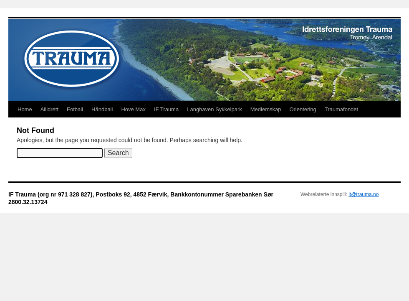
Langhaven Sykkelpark (214, 109)
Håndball (102, 109)
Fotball (75, 109)
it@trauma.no (363, 194)
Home (25, 109)
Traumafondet (341, 109)
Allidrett (49, 109)
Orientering (302, 109)
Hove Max (133, 109)
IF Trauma (166, 109)
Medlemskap (265, 109)
